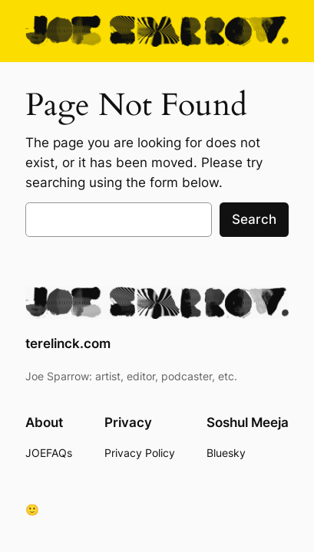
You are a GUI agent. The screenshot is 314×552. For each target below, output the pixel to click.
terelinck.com (68, 343)
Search (254, 219)
